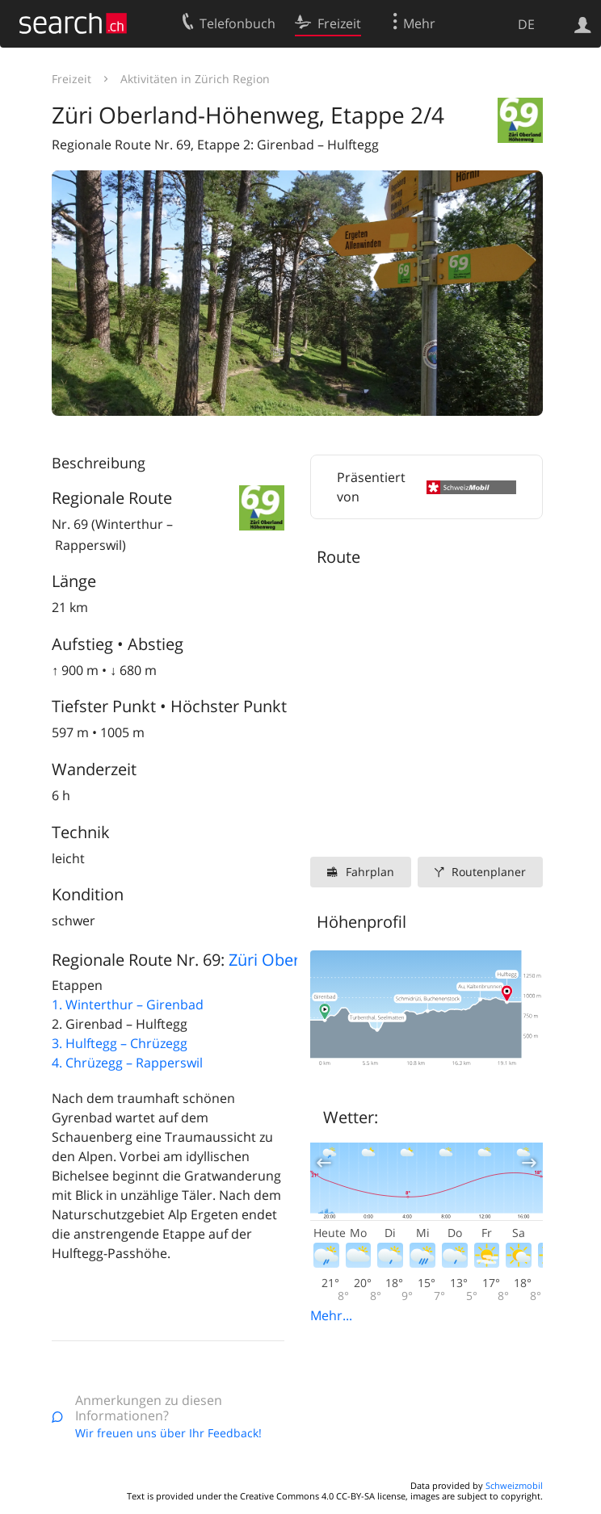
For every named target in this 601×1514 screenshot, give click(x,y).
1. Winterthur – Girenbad (128, 1004)
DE (526, 24)
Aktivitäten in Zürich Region (195, 78)
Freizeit (71, 78)
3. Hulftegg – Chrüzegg (119, 1043)
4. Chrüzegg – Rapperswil (127, 1063)
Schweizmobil (514, 1485)
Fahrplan (370, 871)
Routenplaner (489, 871)
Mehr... (331, 1315)
